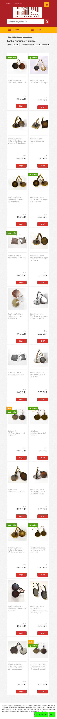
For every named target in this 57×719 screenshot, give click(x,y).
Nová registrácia (18, 4)
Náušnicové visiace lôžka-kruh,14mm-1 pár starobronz (39, 258)
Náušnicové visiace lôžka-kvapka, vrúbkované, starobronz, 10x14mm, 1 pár (39, 609)
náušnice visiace (27, 37)
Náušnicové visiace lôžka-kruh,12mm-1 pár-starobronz (16, 199)
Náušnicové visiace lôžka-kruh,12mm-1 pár (17, 81)
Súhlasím (52, 714)
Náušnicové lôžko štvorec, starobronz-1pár (37, 141)
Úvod (9, 37)
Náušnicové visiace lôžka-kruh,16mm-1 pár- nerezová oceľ (16, 667)
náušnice (19, 37)
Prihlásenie (9, 4)
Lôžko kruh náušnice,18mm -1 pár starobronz (38, 433)
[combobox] (37, 44)
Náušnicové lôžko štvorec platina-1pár (16, 373)
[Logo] (27, 12)
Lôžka (14, 37)
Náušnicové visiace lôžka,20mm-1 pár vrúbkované (15, 316)
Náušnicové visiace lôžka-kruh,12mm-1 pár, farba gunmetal (37, 491)
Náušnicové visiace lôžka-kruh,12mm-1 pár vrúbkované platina (39, 316)
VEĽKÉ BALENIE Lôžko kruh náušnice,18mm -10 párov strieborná (38, 667)
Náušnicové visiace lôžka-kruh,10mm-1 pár (39, 81)
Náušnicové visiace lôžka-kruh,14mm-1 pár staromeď (17, 608)
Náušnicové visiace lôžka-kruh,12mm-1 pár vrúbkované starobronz (17, 141)
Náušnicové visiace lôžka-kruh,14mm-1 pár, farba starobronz (16, 550)
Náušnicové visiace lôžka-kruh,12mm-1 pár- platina (37, 374)
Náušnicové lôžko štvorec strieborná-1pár (17, 257)
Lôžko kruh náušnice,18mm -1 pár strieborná (16, 433)
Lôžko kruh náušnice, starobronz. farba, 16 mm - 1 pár (37, 550)
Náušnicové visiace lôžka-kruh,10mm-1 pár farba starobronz (39, 199)
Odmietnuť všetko (41, 714)
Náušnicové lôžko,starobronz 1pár (16, 490)
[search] (46, 21)
